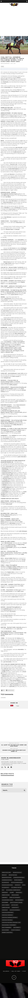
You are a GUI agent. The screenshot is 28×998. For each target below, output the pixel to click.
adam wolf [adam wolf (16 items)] (5, 892)
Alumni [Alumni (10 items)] (12, 892)
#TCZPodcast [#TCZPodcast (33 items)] (5, 887)
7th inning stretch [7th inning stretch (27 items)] (16, 887)
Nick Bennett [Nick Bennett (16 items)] (17, 927)
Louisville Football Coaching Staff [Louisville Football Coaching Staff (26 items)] (11, 922)
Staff (24, 971)
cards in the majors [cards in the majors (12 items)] (15, 897)
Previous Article (14, 743)
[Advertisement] (13, 20)
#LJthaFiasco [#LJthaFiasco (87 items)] (5, 882)
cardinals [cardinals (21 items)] (4, 897)
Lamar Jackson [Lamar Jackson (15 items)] (5, 907)
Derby (2, 66)
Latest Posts (11, 690)
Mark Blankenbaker (5, 63)
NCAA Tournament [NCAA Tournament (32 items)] (6, 927)
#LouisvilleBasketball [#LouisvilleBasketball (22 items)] (17, 882)
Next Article (14, 748)
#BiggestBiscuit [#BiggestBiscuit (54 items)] (17, 872)
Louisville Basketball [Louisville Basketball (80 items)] (7, 912)
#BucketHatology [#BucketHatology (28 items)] (6, 877)
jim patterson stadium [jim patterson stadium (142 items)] (16, 902)
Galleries (6, 971)
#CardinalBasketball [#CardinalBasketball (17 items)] (19, 877)
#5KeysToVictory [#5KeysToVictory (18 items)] (6, 872)
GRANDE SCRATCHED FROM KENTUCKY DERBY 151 (14, 751)
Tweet (17, 706)
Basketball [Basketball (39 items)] (19, 892)
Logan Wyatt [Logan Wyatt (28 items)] (15, 907)
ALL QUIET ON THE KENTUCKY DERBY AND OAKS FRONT (14, 745)
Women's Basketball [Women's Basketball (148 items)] (7, 932)
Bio (3, 690)
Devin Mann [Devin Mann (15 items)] (5, 902)
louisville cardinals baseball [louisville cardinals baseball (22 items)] (9, 917)
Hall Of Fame (16, 971)
